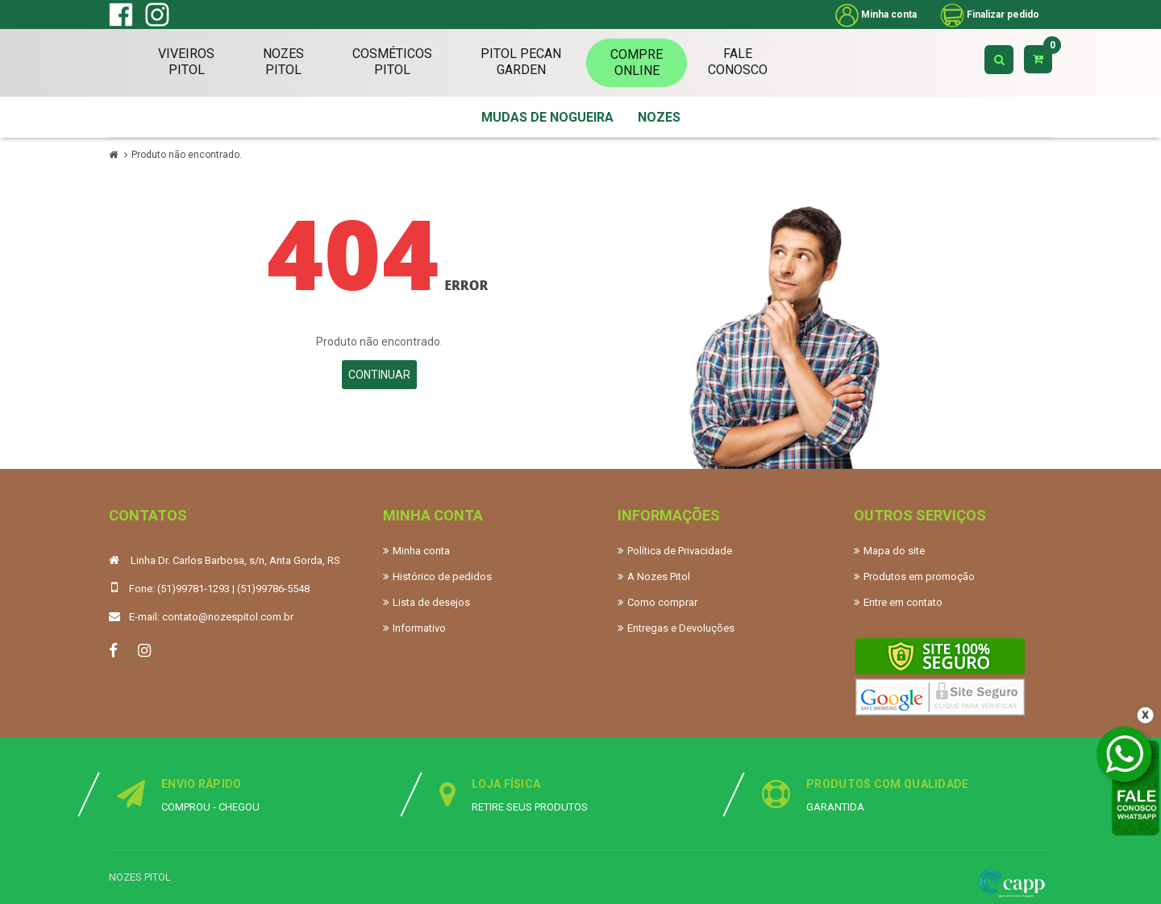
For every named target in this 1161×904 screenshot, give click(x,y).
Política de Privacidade (679, 551)
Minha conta (421, 551)
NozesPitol (283, 61)
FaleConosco (738, 61)
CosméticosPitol (392, 61)
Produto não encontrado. (186, 154)
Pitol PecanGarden (521, 61)
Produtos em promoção (919, 576)
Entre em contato (903, 602)
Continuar (379, 374)
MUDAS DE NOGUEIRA (547, 117)
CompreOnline (636, 62)
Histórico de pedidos (442, 576)
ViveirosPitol (186, 61)
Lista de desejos (431, 602)
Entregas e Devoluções (680, 628)
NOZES (659, 117)
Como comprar (662, 602)
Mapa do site (894, 551)
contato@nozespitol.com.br (227, 617)
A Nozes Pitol (658, 576)
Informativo (419, 628)
